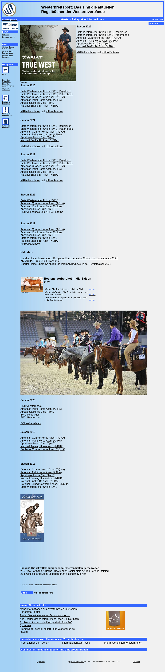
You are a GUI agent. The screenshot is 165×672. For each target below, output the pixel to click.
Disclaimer (136, 662)
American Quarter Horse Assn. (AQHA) (98, 37)
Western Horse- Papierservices (7, 52)
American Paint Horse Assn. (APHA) (97, 40)
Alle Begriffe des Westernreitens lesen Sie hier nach (49, 619)
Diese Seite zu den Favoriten (8, 85)
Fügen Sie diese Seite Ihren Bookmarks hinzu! (38, 585)
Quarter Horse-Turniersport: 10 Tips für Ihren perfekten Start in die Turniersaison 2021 (69, 258)
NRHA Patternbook (31, 406)
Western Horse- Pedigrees (7, 56)
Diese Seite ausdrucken (6, 81)
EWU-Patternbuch (30, 417)
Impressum (40, 662)
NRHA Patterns (110, 52)
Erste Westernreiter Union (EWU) (39, 200)
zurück (4, 74)
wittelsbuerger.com (43, 593)
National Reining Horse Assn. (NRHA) (41, 446)
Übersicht (5, 34)
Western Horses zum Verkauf (8, 48)
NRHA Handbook (86, 52)
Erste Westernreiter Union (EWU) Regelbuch (101, 32)
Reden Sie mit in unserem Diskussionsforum (45, 615)
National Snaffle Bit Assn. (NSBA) (95, 46)
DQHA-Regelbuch (30, 423)
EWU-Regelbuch (29, 414)
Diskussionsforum (8, 37)
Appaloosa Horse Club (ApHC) (93, 43)
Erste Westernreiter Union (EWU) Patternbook (102, 35)
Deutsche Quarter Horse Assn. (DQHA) (42, 449)
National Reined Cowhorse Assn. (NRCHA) (44, 484)
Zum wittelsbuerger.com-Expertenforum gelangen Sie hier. (53, 573)
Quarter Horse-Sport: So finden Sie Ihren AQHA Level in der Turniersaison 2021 (65, 264)
